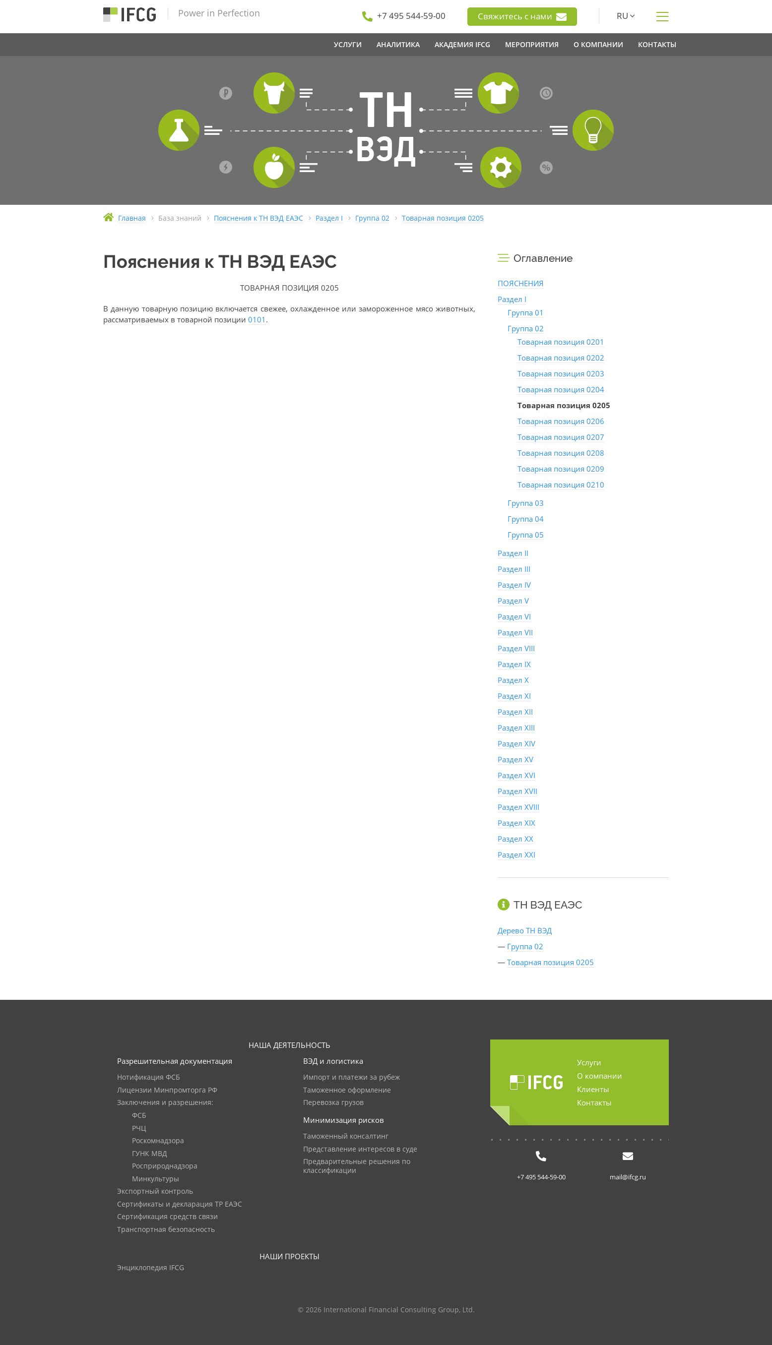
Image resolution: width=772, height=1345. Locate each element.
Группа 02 (526, 328)
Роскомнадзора (158, 1141)
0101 (257, 319)
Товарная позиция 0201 (560, 342)
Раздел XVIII (518, 807)
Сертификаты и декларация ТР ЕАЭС (179, 1204)
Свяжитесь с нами (522, 16)
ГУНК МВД (149, 1154)
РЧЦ (139, 1128)
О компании (599, 1076)
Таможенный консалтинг (345, 1136)
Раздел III (514, 569)
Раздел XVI (516, 775)
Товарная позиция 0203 (560, 373)
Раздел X (513, 680)
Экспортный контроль (155, 1191)
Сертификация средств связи (167, 1217)
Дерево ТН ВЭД (525, 930)
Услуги (589, 1062)
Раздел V (513, 601)
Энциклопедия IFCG (150, 1268)
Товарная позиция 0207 (560, 437)
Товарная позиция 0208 (560, 453)
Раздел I (512, 299)
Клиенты (593, 1089)
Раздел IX (514, 664)
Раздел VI (514, 616)
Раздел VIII (516, 648)
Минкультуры (155, 1179)
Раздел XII (515, 712)
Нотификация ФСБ (148, 1077)
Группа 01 (526, 312)
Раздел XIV (516, 743)
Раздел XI (514, 696)
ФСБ (139, 1115)
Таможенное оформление (347, 1090)
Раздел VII (515, 632)
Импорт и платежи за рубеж (351, 1077)
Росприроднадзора (164, 1166)
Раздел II (513, 553)
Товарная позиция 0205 (550, 962)
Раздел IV (514, 585)
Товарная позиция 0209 (560, 469)
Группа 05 (526, 535)
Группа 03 (526, 503)
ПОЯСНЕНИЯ (521, 283)
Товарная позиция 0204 (560, 389)
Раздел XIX (516, 823)
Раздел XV (515, 759)
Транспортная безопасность (166, 1229)
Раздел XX (515, 839)
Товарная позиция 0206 (560, 421)
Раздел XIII (516, 728)
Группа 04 (526, 519)
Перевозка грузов (333, 1103)
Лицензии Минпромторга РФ (167, 1090)
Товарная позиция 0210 (560, 484)
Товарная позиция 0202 (560, 358)
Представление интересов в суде (360, 1149)
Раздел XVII (517, 791)
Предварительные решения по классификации (356, 1166)
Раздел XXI (516, 854)
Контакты (594, 1102)
